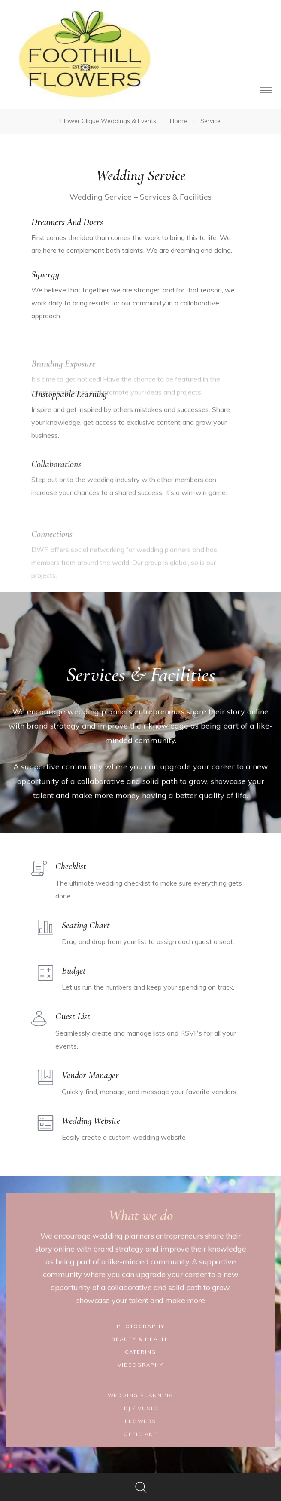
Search (140, 1487)
